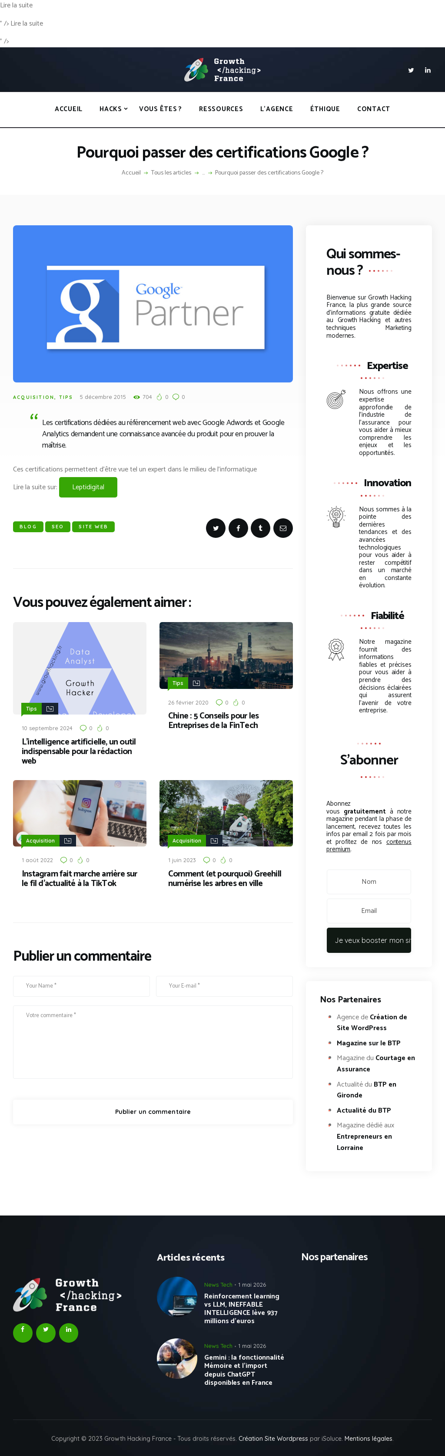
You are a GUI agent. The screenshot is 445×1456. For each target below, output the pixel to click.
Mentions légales (368, 1439)
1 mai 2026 (252, 1284)
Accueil (131, 173)
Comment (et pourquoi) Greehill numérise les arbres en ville (224, 877)
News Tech (218, 1284)
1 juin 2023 (182, 858)
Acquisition (33, 397)
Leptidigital (88, 487)
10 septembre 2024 (47, 727)
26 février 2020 (188, 701)
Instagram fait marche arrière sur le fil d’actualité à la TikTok (79, 877)
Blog (28, 527)
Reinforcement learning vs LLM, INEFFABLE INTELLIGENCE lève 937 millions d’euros (241, 1309)
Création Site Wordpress (273, 1439)
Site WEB (93, 527)
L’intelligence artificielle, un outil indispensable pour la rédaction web (79, 751)
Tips (66, 397)
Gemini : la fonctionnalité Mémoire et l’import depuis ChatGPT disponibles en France (244, 1370)
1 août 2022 (37, 858)
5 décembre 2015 (103, 396)
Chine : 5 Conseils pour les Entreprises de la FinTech (213, 720)
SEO (58, 527)
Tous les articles (171, 173)
